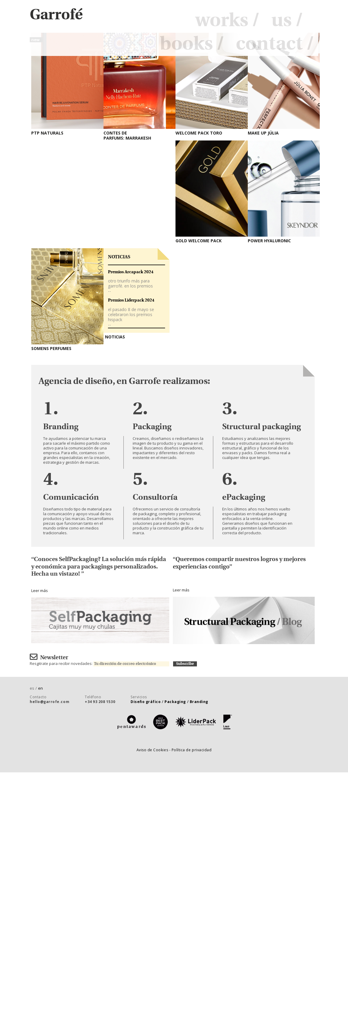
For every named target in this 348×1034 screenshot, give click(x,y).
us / (287, 20)
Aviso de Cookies (153, 749)
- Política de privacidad (190, 749)
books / (192, 44)
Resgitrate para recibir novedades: (101, 663)
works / (227, 20)
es (34, 688)
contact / (275, 44)
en (40, 688)
